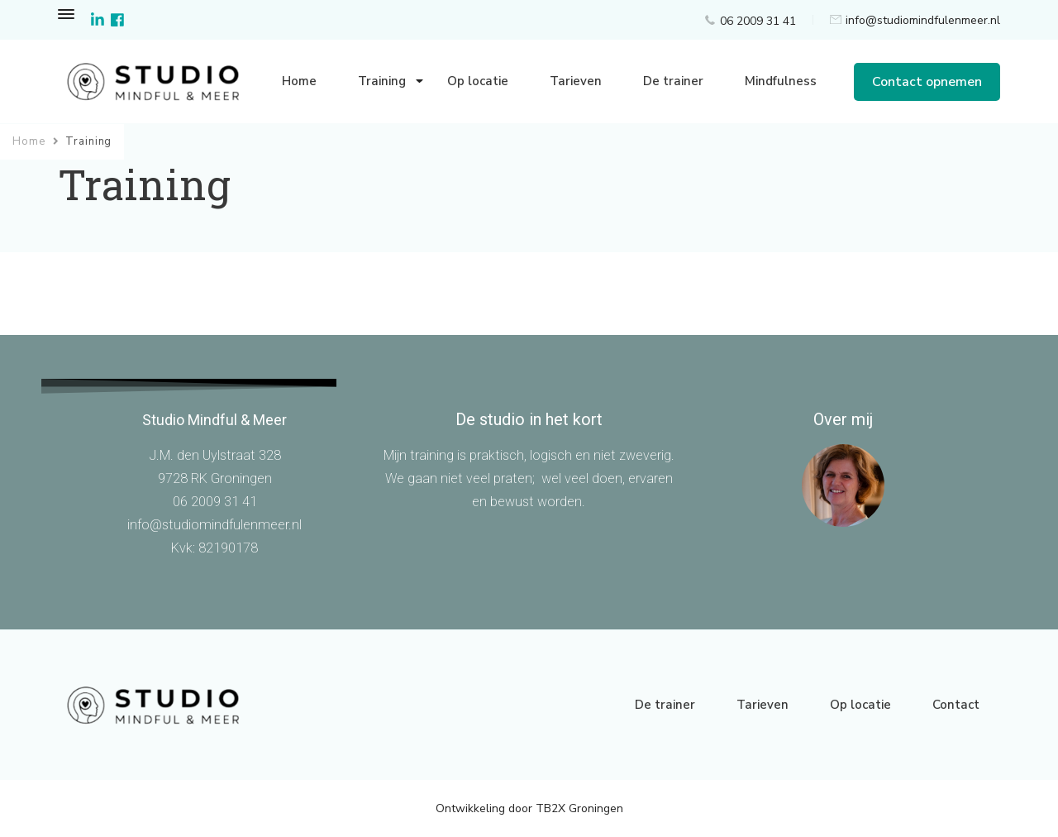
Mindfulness (781, 81)
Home (299, 81)
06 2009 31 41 (758, 21)
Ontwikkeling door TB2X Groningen (529, 808)
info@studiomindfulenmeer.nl (923, 20)
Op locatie (477, 81)
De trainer (673, 81)
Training (382, 81)
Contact (955, 704)
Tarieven (576, 81)
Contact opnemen (927, 82)
